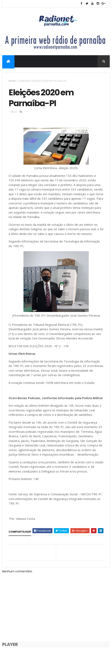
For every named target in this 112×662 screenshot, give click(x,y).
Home (12, 81)
